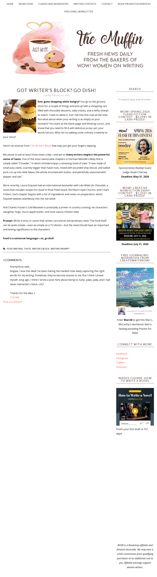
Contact (107, 3)
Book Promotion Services (134, 3)
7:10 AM (14, 297)
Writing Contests (85, 3)
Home (9, 3)
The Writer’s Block (40, 145)
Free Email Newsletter (78, 11)
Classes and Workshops (53, 3)
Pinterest (121, 367)
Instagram (122, 358)
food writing (15, 248)
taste (27, 248)
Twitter (120, 362)
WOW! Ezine (26, 3)
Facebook (121, 353)
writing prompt (60, 248)
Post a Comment (12, 301)
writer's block (40, 248)
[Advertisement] (135, 489)
